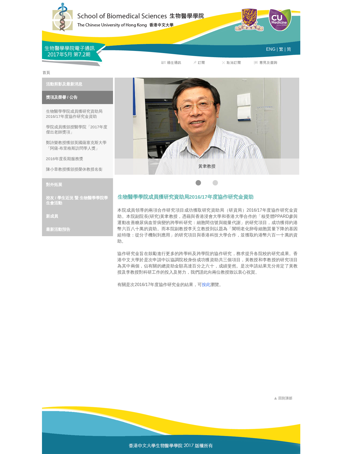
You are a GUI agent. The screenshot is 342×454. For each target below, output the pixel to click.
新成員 (52, 216)
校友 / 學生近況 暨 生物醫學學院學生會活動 (77, 200)
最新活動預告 (58, 229)
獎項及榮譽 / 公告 (62, 97)
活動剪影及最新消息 (64, 84)
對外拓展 (54, 184)
